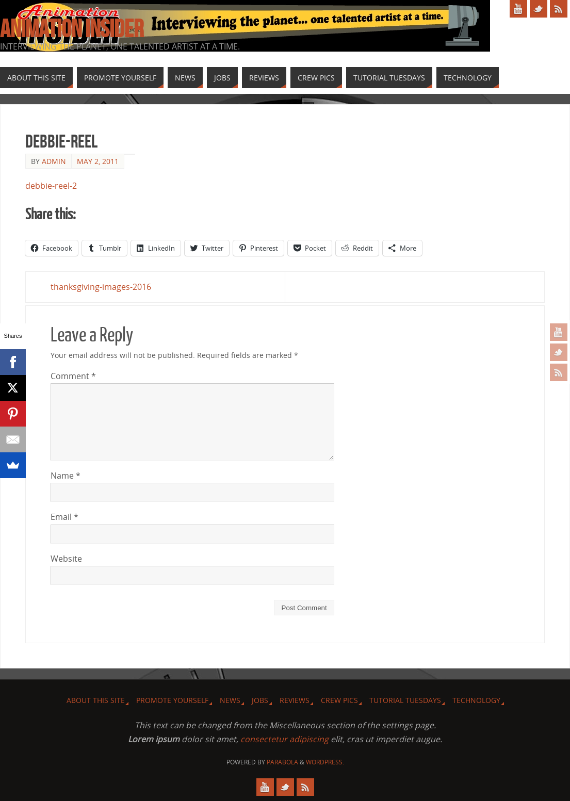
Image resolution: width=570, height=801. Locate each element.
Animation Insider (71, 29)
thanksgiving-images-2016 (101, 286)
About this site (96, 700)
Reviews (295, 700)
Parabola (282, 762)
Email (64, 516)
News (230, 700)
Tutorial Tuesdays (405, 700)
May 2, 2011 (98, 161)
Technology (476, 700)
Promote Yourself (172, 700)
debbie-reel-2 (51, 185)
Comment (73, 376)
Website (66, 558)
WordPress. (325, 762)
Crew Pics (339, 700)
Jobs (260, 700)
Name (65, 475)
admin (54, 161)
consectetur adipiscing (284, 739)
